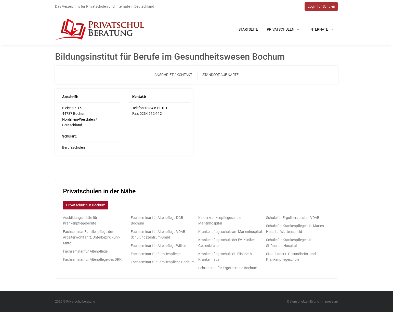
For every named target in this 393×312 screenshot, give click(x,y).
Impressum (329, 301)
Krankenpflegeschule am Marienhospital (230, 232)
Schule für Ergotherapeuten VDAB (292, 218)
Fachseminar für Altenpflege (85, 251)
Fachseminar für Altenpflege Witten (158, 246)
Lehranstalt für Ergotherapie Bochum (227, 268)
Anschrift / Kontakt (173, 75)
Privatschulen (283, 29)
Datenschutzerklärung (303, 301)
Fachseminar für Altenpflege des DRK (92, 259)
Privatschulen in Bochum (85, 205)
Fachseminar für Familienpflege (155, 254)
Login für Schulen (321, 6)
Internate (321, 29)
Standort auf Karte (220, 75)
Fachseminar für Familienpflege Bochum (162, 262)
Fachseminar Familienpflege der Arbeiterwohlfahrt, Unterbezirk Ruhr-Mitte (91, 237)
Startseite (248, 29)
